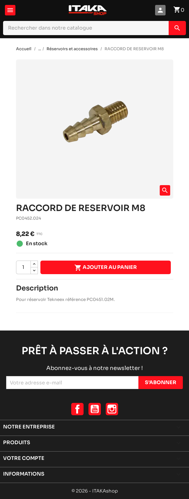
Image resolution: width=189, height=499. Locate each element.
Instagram (112, 409)
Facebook (77, 409)
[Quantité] (23, 267)
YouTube (94, 409)
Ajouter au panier (105, 267)
